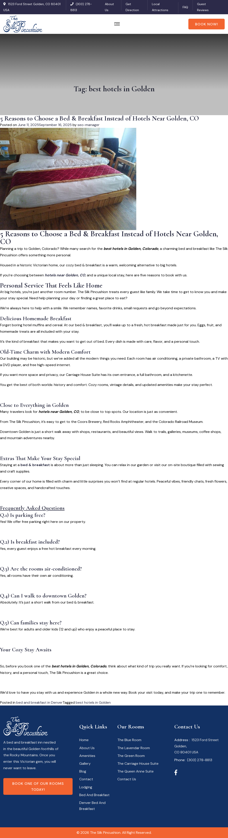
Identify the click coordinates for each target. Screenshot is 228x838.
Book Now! (206, 24)
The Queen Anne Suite (135, 771)
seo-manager (88, 124)
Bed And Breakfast (94, 795)
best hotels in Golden (93, 702)
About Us (87, 748)
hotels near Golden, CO (65, 275)
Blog (82, 771)
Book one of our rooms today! (38, 786)
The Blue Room (129, 740)
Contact (86, 779)
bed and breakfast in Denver (39, 702)
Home (84, 740)
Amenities (87, 755)
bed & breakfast (35, 465)
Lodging (85, 787)
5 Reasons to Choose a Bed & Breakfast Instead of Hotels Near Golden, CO (99, 118)
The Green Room (131, 755)
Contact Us (126, 779)
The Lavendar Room (133, 748)
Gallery (85, 763)
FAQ (185, 7)
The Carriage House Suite (138, 763)
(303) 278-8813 (199, 760)
